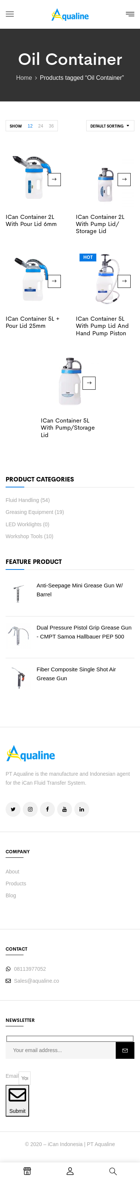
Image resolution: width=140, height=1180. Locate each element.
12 (30, 126)
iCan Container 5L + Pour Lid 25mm (32, 322)
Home (24, 78)
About (12, 872)
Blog (11, 895)
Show (16, 126)
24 (40, 126)
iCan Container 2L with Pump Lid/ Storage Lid (100, 224)
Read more (54, 179)
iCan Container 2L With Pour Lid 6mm (31, 220)
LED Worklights (23, 524)
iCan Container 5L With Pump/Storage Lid (68, 428)
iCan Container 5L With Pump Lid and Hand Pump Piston (102, 326)
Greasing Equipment (29, 512)
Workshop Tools (24, 536)
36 (51, 126)
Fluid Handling (22, 500)
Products (16, 883)
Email (12, 1076)
